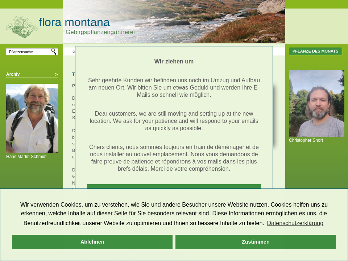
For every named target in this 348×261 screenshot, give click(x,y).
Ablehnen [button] (92, 242)
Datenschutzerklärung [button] (295, 223)
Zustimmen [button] (256, 242)
